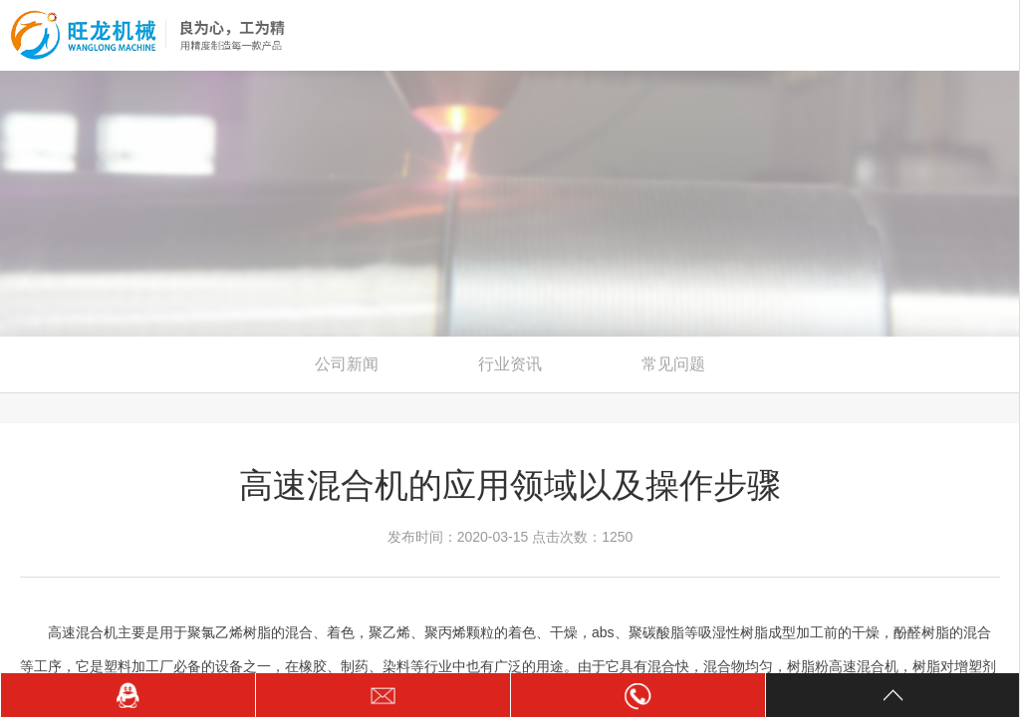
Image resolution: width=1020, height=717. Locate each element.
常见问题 (673, 364)
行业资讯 (510, 364)
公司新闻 (347, 364)
